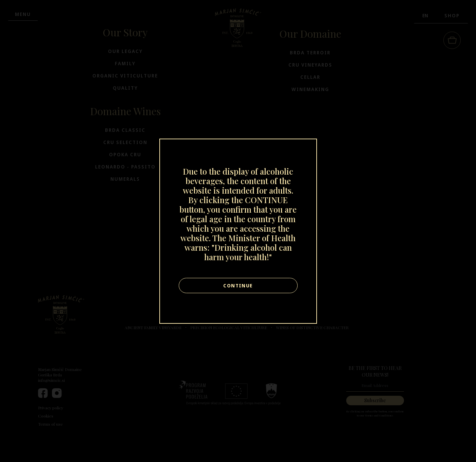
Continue (237, 285)
